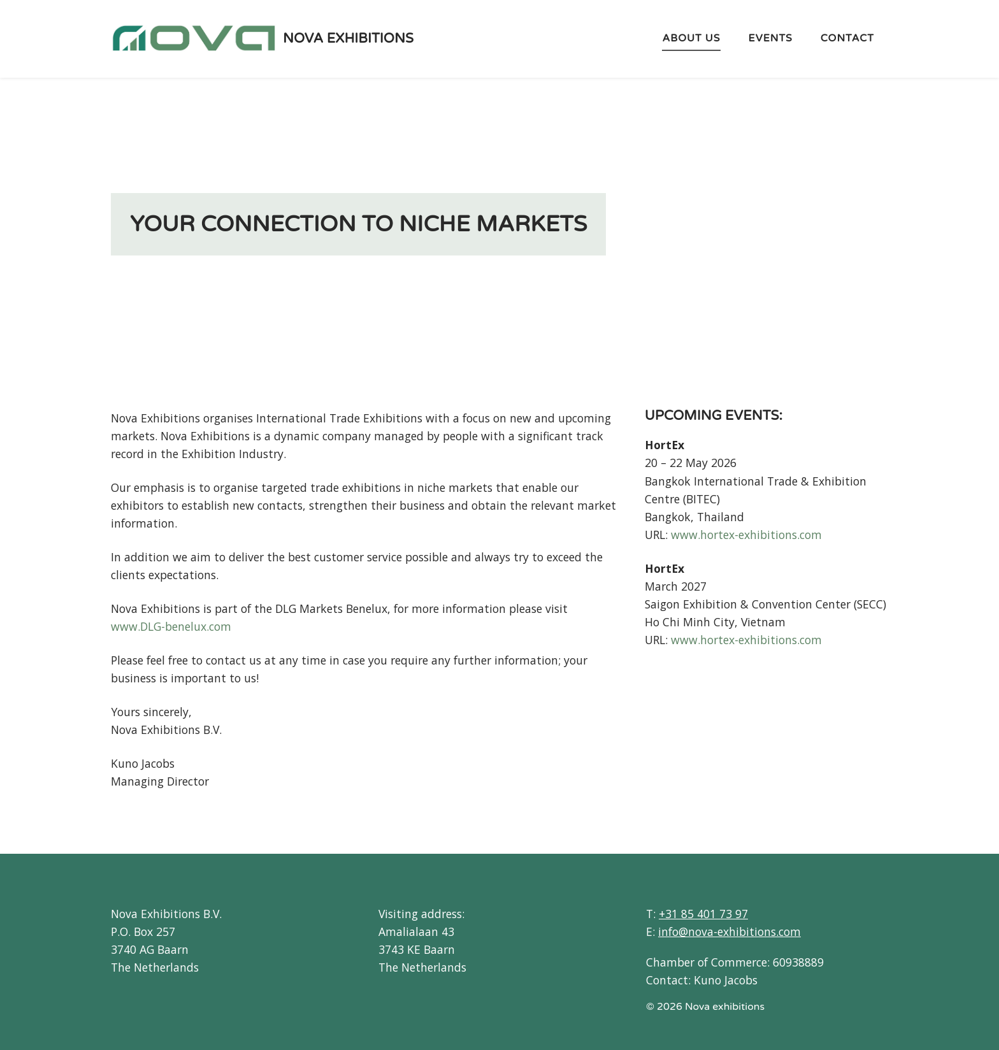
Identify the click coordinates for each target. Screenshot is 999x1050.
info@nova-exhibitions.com (729, 931)
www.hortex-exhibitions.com (746, 534)
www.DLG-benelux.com (171, 626)
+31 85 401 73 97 (703, 913)
